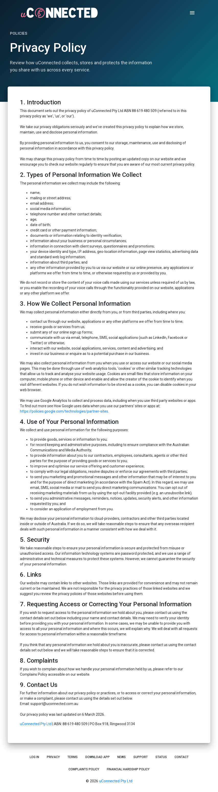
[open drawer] (192, 13)
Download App (97, 757)
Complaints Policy (83, 769)
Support (140, 757)
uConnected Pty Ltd (36, 724)
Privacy (53, 757)
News (121, 757)
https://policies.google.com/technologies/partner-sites (64, 411)
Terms (72, 757)
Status (161, 757)
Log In (34, 757)
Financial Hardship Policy (128, 769)
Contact (182, 757)
